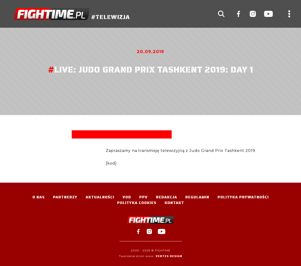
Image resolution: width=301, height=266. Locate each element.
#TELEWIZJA (72, 14)
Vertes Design (169, 256)
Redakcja (166, 197)
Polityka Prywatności (243, 197)
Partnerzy (65, 197)
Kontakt (174, 203)
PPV (143, 197)
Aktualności (100, 197)
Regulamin (197, 197)
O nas (38, 197)
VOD (127, 197)
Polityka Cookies (136, 203)
